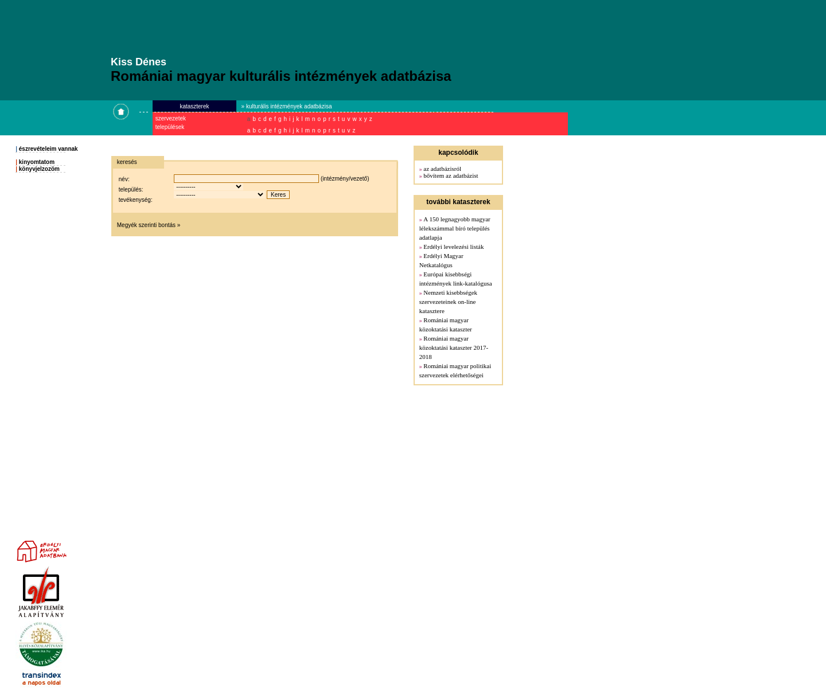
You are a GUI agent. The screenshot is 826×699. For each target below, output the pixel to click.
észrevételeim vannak (48, 149)
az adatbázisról (442, 168)
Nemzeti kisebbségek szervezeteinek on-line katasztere (448, 301)
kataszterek (194, 106)
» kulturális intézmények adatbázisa (286, 106)
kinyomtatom (36, 162)
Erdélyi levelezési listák (453, 246)
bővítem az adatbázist (450, 175)
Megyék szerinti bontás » (149, 225)
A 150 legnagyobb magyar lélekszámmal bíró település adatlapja (454, 228)
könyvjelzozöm (39, 169)
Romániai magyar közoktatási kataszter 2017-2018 (453, 347)
